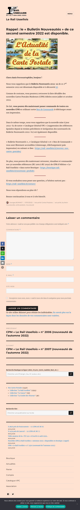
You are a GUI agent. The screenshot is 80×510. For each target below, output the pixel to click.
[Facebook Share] (3, 244)
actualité (58, 202)
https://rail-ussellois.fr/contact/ (21, 184)
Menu (70, 14)
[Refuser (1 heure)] (77, 504)
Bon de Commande (45, 109)
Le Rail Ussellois (17, 19)
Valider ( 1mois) (22, 506)
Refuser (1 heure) (37, 506)
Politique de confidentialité (55, 506)
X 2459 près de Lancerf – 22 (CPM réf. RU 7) (24, 431)
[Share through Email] (3, 263)
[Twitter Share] (3, 249)
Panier (9, 469)
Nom (9, 264)
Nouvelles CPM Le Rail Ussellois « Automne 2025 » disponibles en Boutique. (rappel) (38, 441)
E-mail (10, 275)
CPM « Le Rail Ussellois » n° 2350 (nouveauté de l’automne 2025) (31, 445)
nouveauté (30, 205)
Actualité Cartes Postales (43, 202)
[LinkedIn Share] (3, 258)
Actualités (10, 464)
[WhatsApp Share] (3, 253)
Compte (10, 475)
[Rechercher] (70, 413)
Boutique (10, 458)
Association (11, 486)
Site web (10, 286)
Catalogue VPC (13, 481)
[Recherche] (70, 374)
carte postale (20, 205)
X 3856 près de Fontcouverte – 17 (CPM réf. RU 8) (26, 427)
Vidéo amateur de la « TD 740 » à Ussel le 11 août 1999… (28, 436)
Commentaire (13, 230)
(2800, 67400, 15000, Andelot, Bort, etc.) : (32, 370)
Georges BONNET (16, 202)
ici (57, 87)
